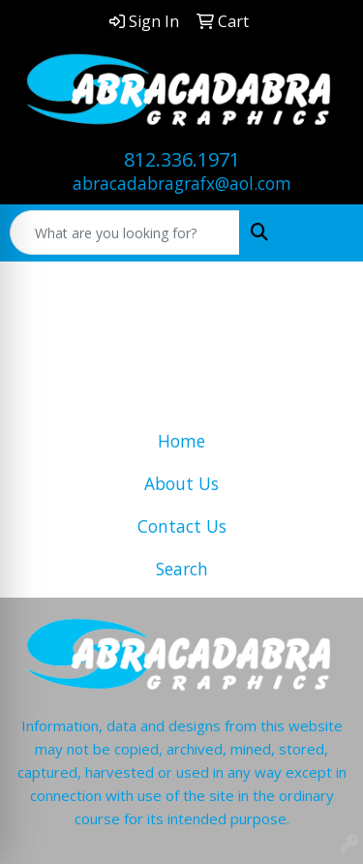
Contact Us (182, 526)
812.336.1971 (182, 159)
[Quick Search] (125, 232)
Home (181, 440)
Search (182, 568)
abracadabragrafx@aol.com (182, 183)
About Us (181, 483)
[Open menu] (324, 232)
